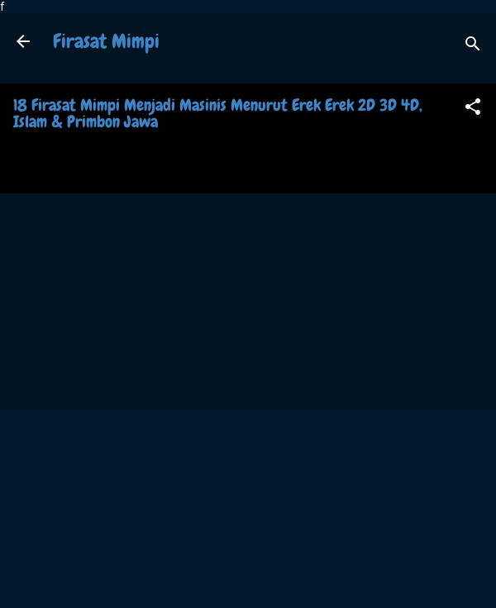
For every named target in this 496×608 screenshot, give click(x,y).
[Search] (473, 46)
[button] (473, 109)
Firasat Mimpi (106, 41)
